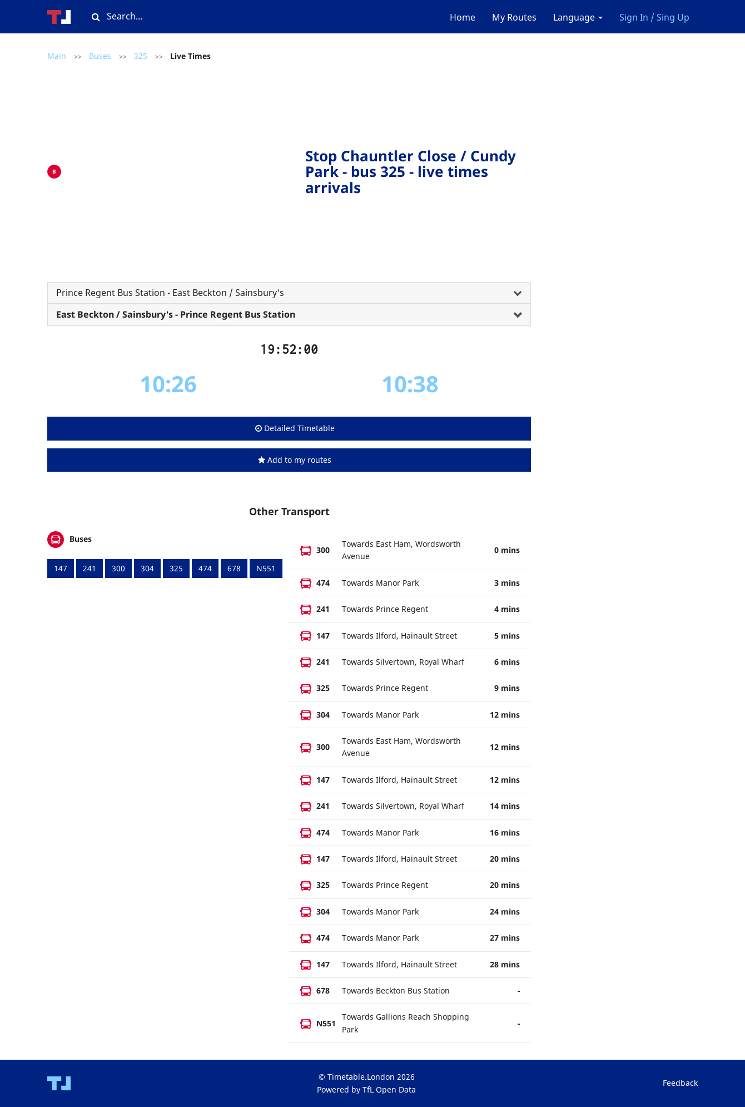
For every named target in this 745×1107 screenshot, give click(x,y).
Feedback (680, 1083)
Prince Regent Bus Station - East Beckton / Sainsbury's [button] (170, 292)
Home (462, 17)
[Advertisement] (186, 169)
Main (56, 56)
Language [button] (578, 17)
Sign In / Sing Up (654, 17)
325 (140, 56)
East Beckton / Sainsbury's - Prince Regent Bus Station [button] (175, 314)
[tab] (289, 293)
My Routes (514, 17)
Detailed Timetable (295, 428)
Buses (100, 56)
